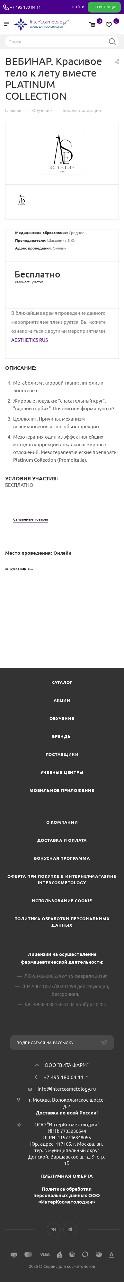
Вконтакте (54, 1229)
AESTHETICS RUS (29, 340)
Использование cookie (62, 900)
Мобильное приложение (62, 790)
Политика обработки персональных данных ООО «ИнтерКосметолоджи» (66, 1195)
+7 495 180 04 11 (25, 7)
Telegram (70, 1229)
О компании (62, 822)
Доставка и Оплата (62, 840)
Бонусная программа (62, 858)
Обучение (61, 718)
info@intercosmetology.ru (67, 1089)
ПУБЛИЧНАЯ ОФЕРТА (66, 1176)
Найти (112, 41)
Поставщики (62, 754)
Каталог (62, 682)
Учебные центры (61, 772)
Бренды (62, 736)
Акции (62, 700)
